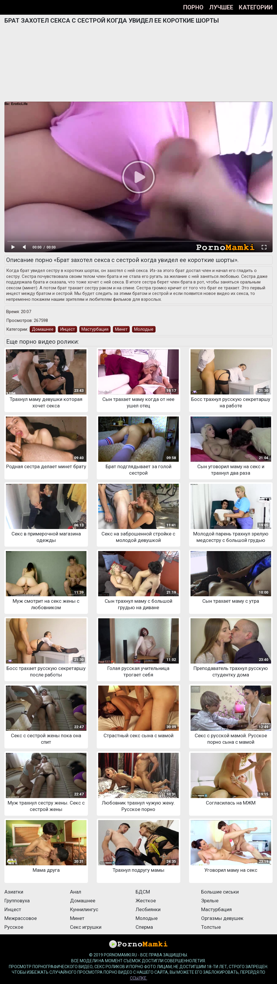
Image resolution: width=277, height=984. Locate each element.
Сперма (144, 927)
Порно (193, 7)
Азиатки (13, 892)
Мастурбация (95, 329)
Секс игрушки (85, 927)
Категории (256, 7)
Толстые (211, 927)
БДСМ (143, 892)
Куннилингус (84, 909)
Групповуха (17, 901)
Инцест (67, 329)
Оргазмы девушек (222, 918)
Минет (121, 329)
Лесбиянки (148, 909)
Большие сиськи (220, 892)
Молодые (143, 329)
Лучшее (221, 7)
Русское (13, 927)
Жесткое (146, 901)
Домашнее (43, 329)
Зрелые (209, 901)
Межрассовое (20, 918)
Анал (75, 892)
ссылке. (138, 978)
